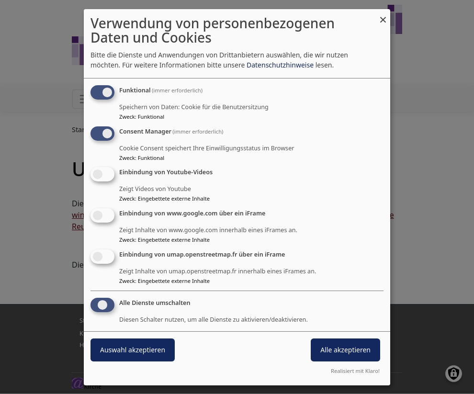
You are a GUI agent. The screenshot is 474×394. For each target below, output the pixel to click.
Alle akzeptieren (345, 349)
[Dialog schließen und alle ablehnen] (383, 15)
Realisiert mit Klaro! (355, 370)
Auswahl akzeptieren (132, 349)
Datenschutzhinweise (280, 64)
